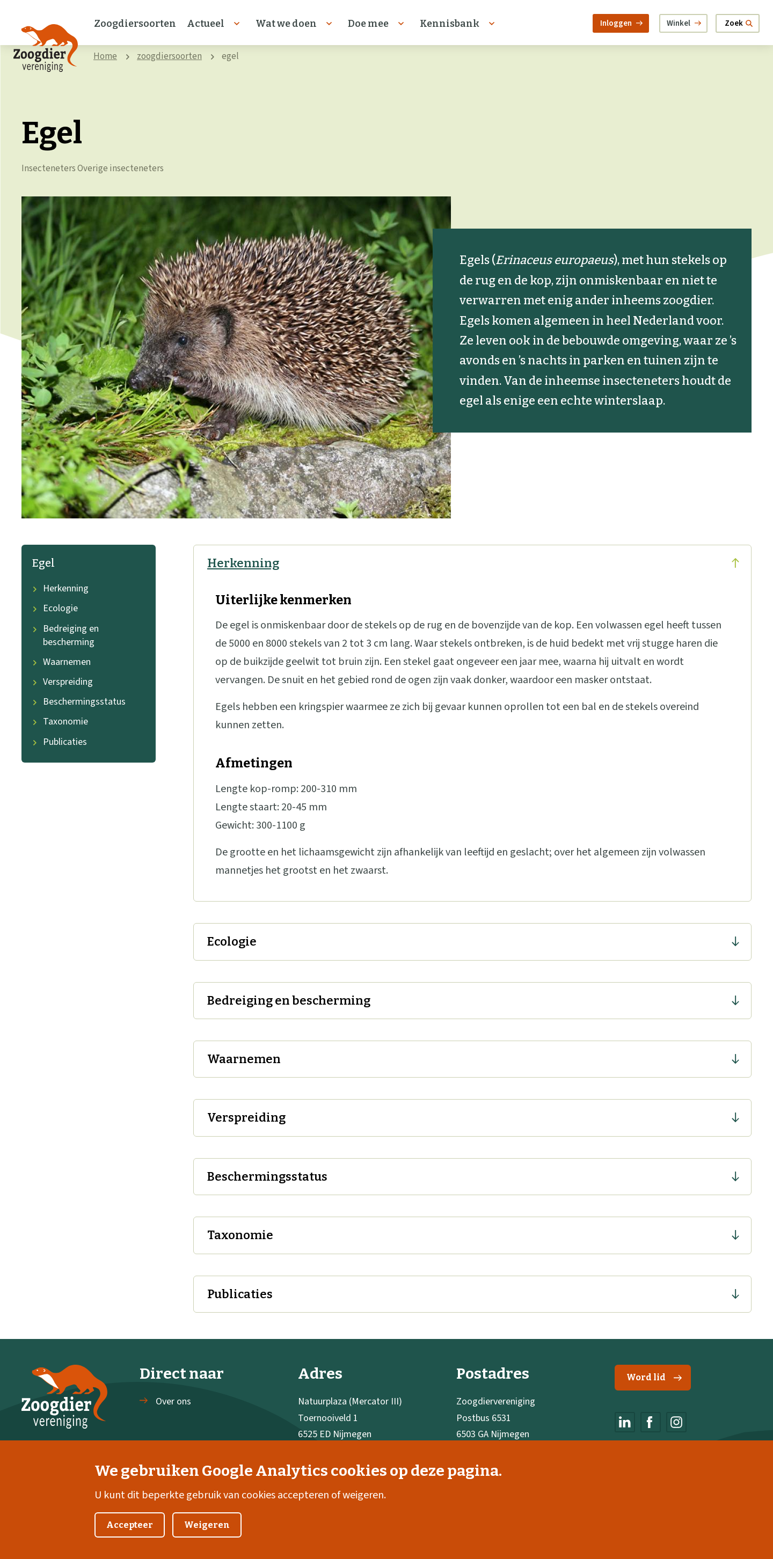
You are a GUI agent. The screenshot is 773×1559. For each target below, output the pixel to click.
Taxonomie (60, 721)
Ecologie (55, 608)
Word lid (654, 1377)
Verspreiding (62, 682)
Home (105, 56)
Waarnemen (61, 662)
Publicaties (59, 742)
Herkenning (60, 588)
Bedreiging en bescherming (65, 635)
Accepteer (129, 1537)
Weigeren (207, 1537)
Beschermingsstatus (79, 701)
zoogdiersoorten (169, 56)
